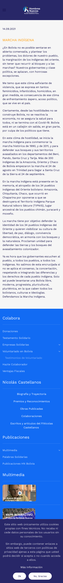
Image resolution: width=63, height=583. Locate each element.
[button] (4, 10)
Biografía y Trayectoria (31, 394)
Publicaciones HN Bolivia (19, 463)
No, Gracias (40, 576)
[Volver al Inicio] (31, 10)
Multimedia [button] (31, 450)
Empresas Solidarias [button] (31, 344)
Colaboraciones (31, 416)
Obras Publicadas (31, 408)
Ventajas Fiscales (14, 371)
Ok (19, 576)
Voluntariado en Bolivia (31, 351)
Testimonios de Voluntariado (23, 357)
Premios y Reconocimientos (31, 401)
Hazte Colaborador (15, 364)
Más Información (31, 567)
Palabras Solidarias (15, 457)
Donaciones (10, 331)
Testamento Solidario (16, 338)
